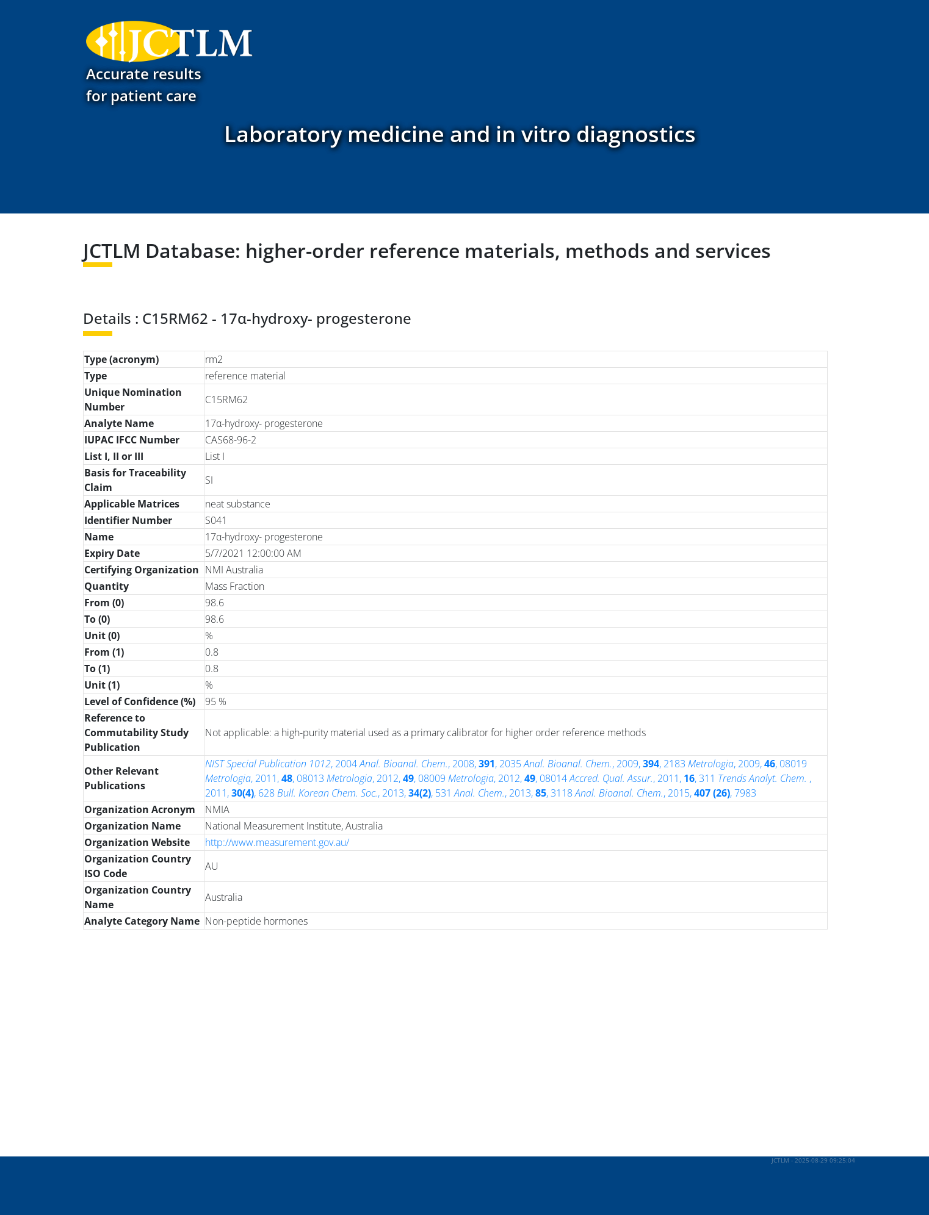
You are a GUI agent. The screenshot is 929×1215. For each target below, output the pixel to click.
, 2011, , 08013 (264, 778)
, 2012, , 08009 (386, 778)
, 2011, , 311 (642, 778)
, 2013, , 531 (364, 793)
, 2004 (281, 763)
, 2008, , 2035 (440, 763)
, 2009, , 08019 (747, 763)
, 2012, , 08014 (507, 778)
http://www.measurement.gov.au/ (277, 842)
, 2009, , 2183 (604, 763)
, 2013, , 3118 (513, 793)
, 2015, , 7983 (665, 793)
